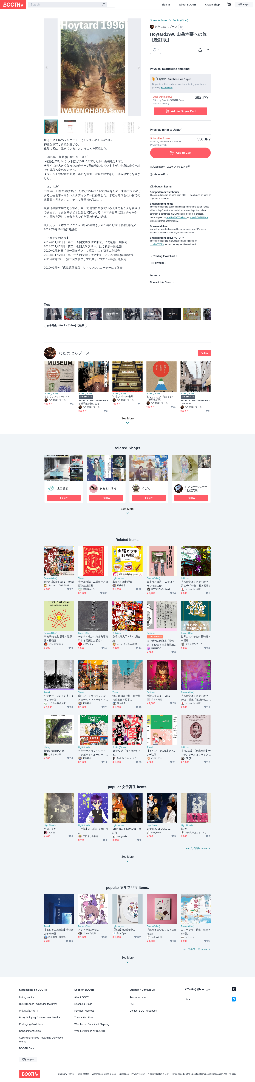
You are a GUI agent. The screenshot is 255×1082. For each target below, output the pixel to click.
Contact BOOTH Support (143, 1010)
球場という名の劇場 (122, 396)
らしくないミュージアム (57, 396)
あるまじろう (108, 488)
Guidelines (124, 1074)
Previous (47, 67)
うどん (146, 488)
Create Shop (212, 4)
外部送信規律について (158, 1074)
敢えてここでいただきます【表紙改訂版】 (160, 398)
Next (138, 67)
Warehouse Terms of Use (104, 1074)
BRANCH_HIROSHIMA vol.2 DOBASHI (195, 402)
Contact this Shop (160, 282)
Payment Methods (84, 1010)
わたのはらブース (74, 353)
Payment (158, 262)
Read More (166, 87)
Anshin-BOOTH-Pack (176, 217)
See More (127, 512)
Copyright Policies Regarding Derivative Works (41, 1039)
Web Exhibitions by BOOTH (89, 1031)
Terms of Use (82, 1074)
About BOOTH (187, 4)
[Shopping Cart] (229, 4)
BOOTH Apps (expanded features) (38, 1004)
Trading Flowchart (164, 256)
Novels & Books (158, 20)
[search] (104, 4)
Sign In (166, 4)
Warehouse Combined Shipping (91, 1024)
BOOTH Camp (27, 1048)
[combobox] (67, 4)
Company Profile (66, 1074)
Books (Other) (180, 20)
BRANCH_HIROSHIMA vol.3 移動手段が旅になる (93, 402)
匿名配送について (29, 1010)
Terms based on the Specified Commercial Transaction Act (199, 1074)
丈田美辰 (62, 488)
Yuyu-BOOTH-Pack (199, 217)
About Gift (159, 174)
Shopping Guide (83, 1004)
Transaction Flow (83, 1017)
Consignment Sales (30, 1031)
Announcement (138, 997)
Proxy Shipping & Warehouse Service (39, 1017)
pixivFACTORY (157, 244)
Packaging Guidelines (31, 1024)
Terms (153, 275)
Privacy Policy (138, 1074)
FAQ (132, 1004)
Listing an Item (27, 997)
